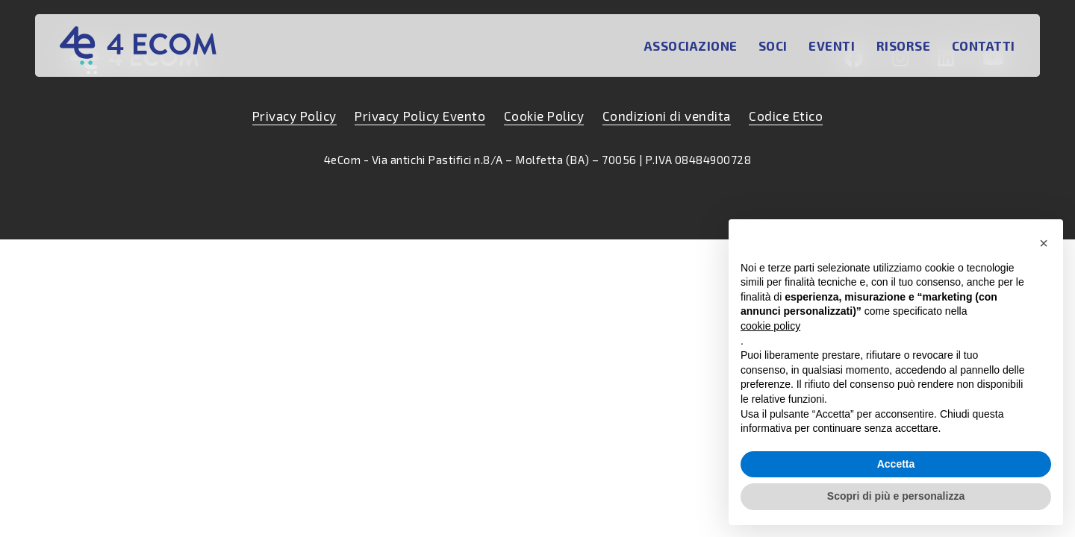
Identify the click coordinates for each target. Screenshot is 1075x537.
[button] (1044, 243)
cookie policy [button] (770, 326)
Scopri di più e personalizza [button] (896, 496)
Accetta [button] (896, 464)
